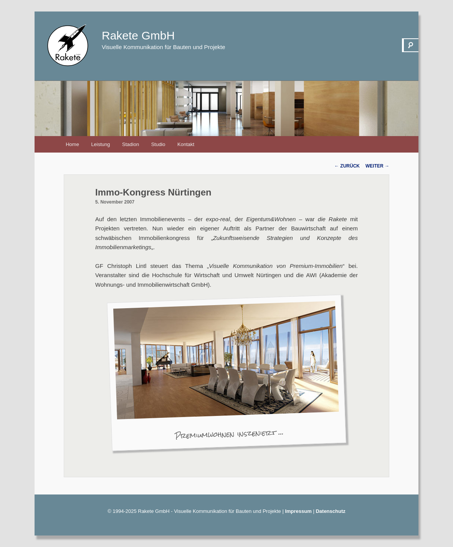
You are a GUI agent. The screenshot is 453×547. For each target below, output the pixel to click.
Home (72, 144)
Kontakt (185, 144)
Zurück (347, 166)
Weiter (377, 166)
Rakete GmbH (138, 35)
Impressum (298, 511)
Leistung (100, 144)
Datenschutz (330, 511)
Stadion (130, 144)
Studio (158, 144)
